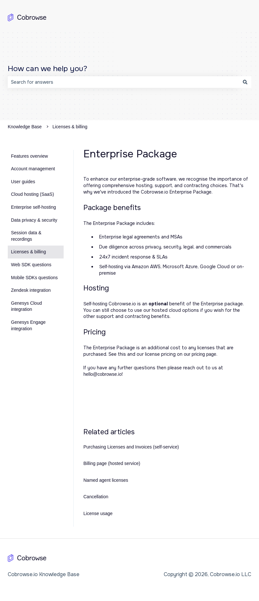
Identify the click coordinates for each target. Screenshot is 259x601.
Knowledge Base (25, 126)
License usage (97, 513)
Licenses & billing (69, 126)
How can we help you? (47, 68)
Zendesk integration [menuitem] (31, 290)
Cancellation (95, 496)
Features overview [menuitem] (29, 156)
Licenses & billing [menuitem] (28, 251)
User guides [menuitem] (23, 181)
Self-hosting (111, 266)
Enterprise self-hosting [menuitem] (33, 207)
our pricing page (200, 354)
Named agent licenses (105, 480)
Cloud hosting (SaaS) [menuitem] (32, 194)
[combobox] (123, 82)
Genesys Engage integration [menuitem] (28, 325)
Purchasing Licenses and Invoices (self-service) (131, 446)
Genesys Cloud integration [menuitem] (26, 306)
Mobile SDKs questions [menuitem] (34, 277)
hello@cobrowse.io (102, 374)
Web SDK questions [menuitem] (31, 264)
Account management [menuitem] (33, 168)
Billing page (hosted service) (111, 463)
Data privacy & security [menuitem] (34, 220)
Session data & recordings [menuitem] (26, 236)
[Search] (245, 82)
